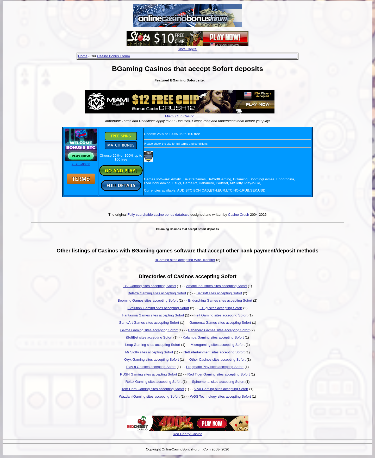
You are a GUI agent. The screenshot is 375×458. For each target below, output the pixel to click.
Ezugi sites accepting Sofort (220, 308)
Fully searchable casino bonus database (159, 215)
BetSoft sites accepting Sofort (219, 293)
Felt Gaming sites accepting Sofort (221, 315)
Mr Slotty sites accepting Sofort (149, 352)
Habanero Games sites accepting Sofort (218, 330)
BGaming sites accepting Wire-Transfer (185, 260)
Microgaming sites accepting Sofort (218, 345)
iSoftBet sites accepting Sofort (149, 337)
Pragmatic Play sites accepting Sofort (214, 367)
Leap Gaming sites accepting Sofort (152, 345)
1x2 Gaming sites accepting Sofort (149, 286)
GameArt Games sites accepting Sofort (149, 323)
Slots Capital (187, 49)
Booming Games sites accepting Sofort (148, 300)
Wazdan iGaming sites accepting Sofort (149, 396)
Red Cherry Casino (187, 434)
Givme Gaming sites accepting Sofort (149, 330)
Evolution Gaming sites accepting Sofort (158, 308)
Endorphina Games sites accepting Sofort (220, 300)
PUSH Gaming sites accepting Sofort (148, 374)
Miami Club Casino (179, 116)
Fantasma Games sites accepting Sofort (153, 315)
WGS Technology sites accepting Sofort (220, 396)
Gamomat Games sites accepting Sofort (220, 323)
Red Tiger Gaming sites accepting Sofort (219, 374)
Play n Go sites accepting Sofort (151, 367)
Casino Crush (238, 215)
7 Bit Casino (81, 162)
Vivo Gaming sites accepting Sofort (221, 389)
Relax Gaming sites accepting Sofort (153, 382)
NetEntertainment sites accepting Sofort (214, 352)
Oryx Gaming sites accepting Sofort (151, 359)
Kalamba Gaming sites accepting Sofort (213, 337)
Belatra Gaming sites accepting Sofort (157, 293)
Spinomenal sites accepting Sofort (218, 382)
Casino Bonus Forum (113, 56)
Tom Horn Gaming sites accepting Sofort (153, 389)
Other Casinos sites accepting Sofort (217, 359)
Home (83, 56)
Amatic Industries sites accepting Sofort (216, 286)
